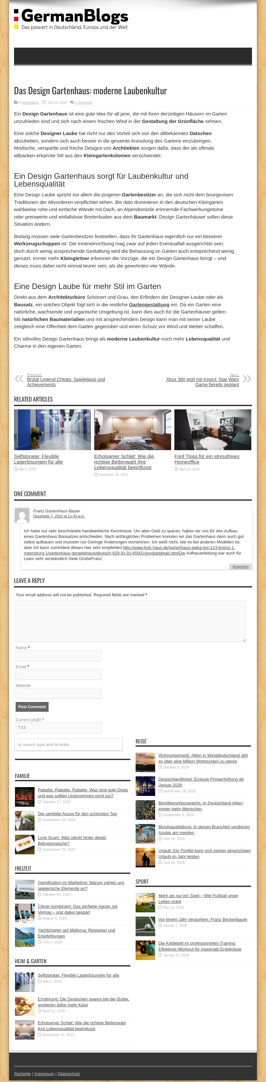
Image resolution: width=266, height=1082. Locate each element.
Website (23, 687)
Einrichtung (30, 102)
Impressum (46, 1075)
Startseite (23, 1075)
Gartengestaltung (149, 304)
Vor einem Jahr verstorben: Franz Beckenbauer (202, 921)
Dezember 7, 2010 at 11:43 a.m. (59, 516)
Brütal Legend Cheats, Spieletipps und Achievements (67, 380)
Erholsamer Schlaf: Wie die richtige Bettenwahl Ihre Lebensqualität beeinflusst (124, 461)
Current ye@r (30, 721)
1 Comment (83, 102)
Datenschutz (71, 1075)
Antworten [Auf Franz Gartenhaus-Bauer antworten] (240, 567)
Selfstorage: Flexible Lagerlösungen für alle (38, 459)
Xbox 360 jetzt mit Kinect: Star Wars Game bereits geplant (199, 380)
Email (21, 668)
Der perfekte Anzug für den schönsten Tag (77, 815)
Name (21, 649)
